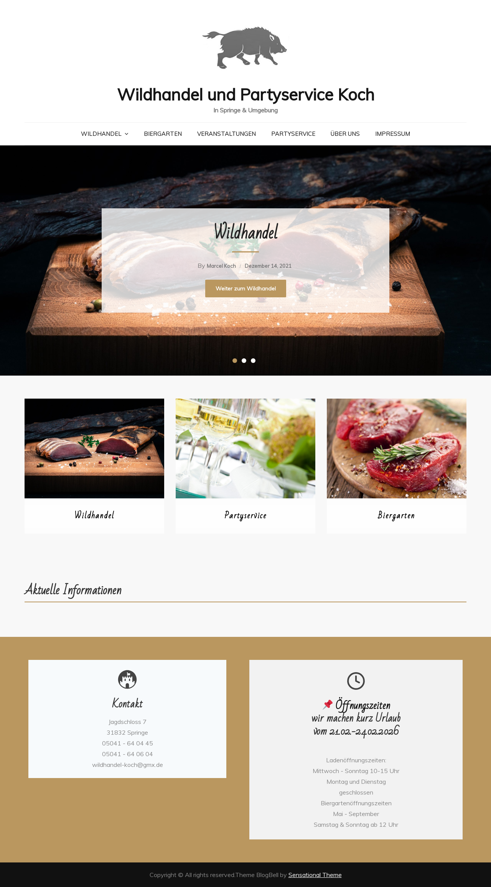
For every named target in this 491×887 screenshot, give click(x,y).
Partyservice (293, 133)
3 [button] (255, 362)
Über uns (345, 133)
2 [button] (245, 362)
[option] (245, 260)
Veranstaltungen (226, 133)
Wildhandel (101, 133)
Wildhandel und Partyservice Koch (245, 94)
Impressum (392, 133)
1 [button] (236, 362)
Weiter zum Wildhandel (246, 288)
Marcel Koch (221, 266)
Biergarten (163, 133)
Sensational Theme (315, 875)
